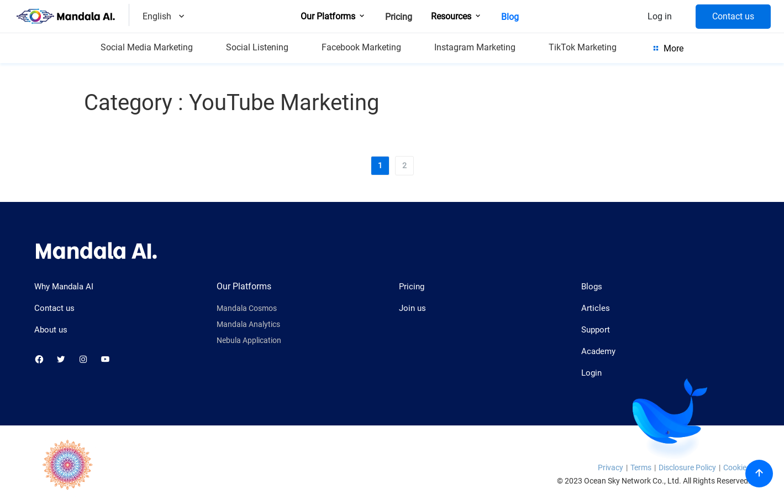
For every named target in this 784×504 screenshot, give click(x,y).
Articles (595, 308)
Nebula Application (249, 340)
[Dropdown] (181, 17)
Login (591, 373)
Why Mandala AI (63, 287)
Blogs (591, 287)
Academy (598, 351)
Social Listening (257, 47)
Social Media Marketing (147, 47)
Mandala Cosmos (247, 308)
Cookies (736, 467)
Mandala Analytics (248, 324)
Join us (412, 308)
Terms (640, 467)
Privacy (610, 467)
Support (595, 330)
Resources (456, 16)
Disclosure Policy (687, 467)
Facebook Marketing (361, 47)
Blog (510, 17)
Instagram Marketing (474, 47)
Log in (660, 16)
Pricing (398, 17)
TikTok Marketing (583, 47)
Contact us (733, 16)
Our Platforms (333, 16)
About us (50, 330)
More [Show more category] (666, 48)
